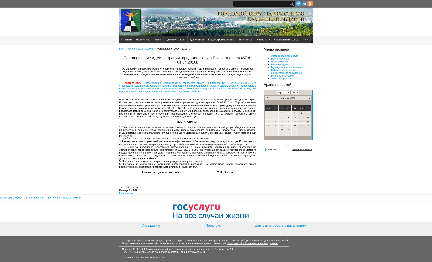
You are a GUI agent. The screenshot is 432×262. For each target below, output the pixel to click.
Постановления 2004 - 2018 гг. (64, 197)
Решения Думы (280, 64)
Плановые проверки (282, 75)
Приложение (126, 193)
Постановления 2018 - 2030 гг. (136, 48)
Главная (126, 39)
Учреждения (151, 225)
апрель (285, 98)
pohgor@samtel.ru (169, 251)
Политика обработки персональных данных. (252, 243)
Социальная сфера (286, 39)
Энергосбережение (282, 78)
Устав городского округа (284, 55)
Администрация (176, 39)
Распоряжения (279, 61)
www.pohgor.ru (156, 249)
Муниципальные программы (287, 67)
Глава (157, 39)
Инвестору (263, 39)
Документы (197, 39)
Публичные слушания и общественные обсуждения (287, 71)
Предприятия (216, 225)
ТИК (305, 39)
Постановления (280, 58)
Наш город (142, 39)
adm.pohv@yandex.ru (193, 251)
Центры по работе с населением (280, 225)
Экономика (245, 39)
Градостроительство (221, 39)
